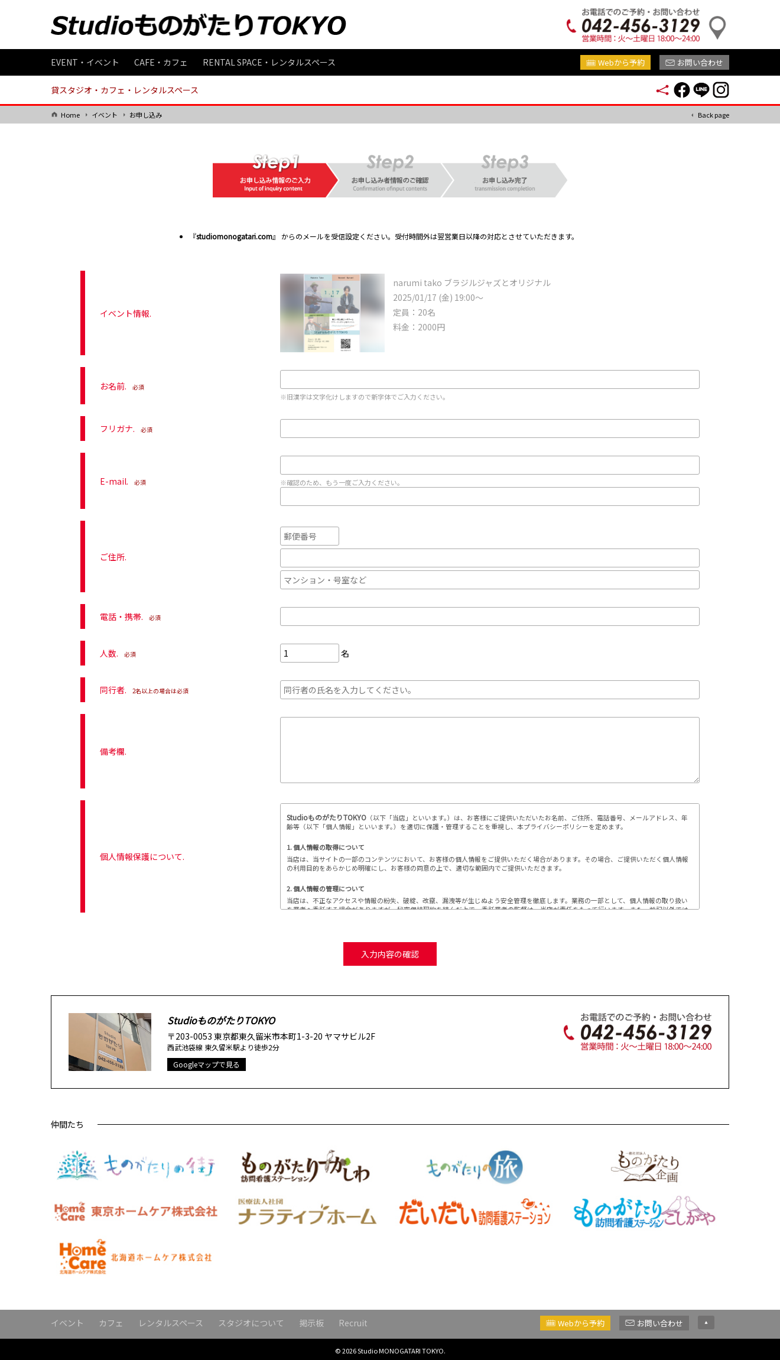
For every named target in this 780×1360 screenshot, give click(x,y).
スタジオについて (251, 1320)
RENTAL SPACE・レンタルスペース (269, 62)
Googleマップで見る (206, 1062)
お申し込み (145, 114)
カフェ (111, 1320)
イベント (105, 114)
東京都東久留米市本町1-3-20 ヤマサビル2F (294, 1034)
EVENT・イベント (85, 62)
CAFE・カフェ (161, 62)
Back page (713, 114)
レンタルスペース (170, 1320)
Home (70, 114)
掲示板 (311, 1320)
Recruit (353, 1320)
